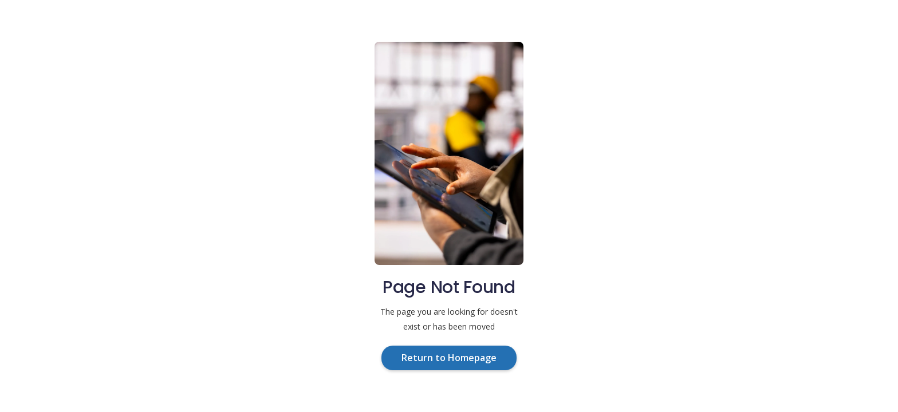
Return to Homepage (449, 357)
